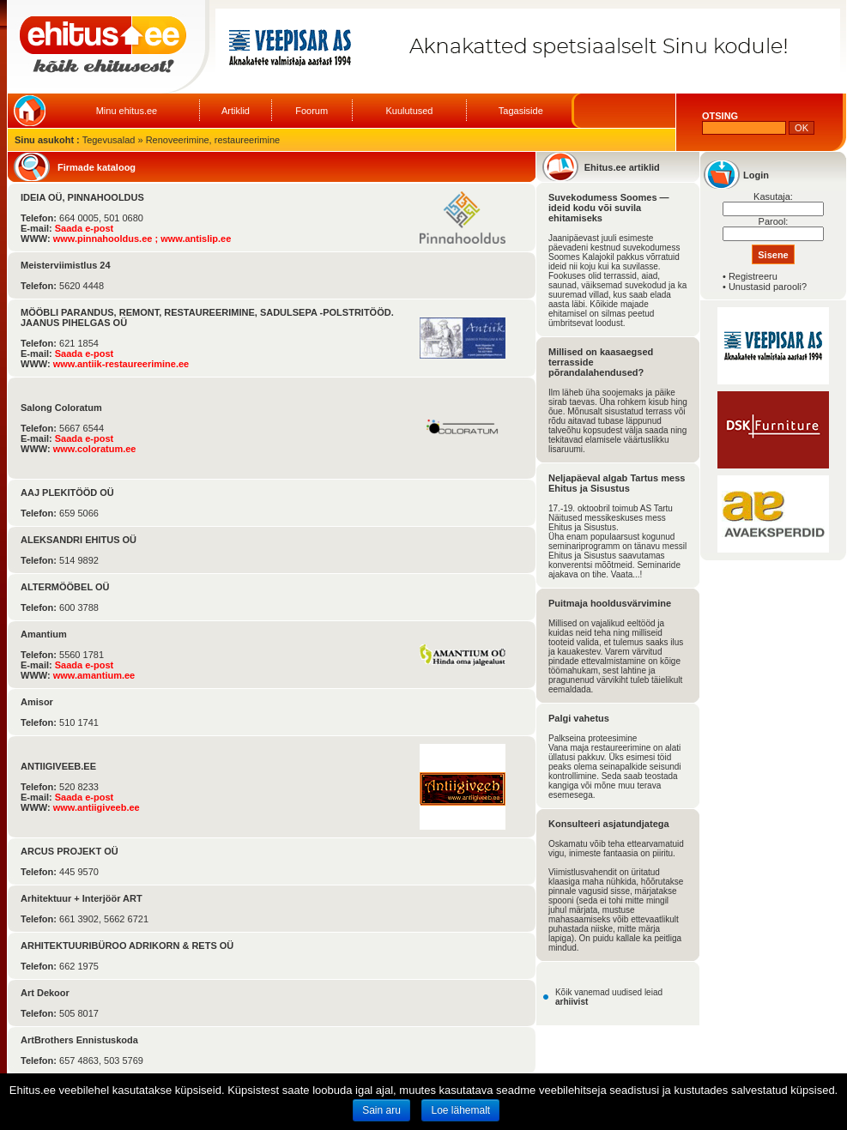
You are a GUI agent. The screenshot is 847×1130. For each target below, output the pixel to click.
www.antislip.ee (195, 238)
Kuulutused (409, 111)
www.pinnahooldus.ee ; (107, 238)
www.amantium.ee (94, 675)
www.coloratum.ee (94, 449)
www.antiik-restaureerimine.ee (121, 364)
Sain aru (381, 1110)
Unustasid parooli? (768, 286)
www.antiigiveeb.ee (96, 807)
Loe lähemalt (460, 1110)
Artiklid (235, 111)
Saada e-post (84, 228)
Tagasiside (521, 111)
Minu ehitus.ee (127, 111)
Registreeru (753, 276)
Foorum (311, 111)
